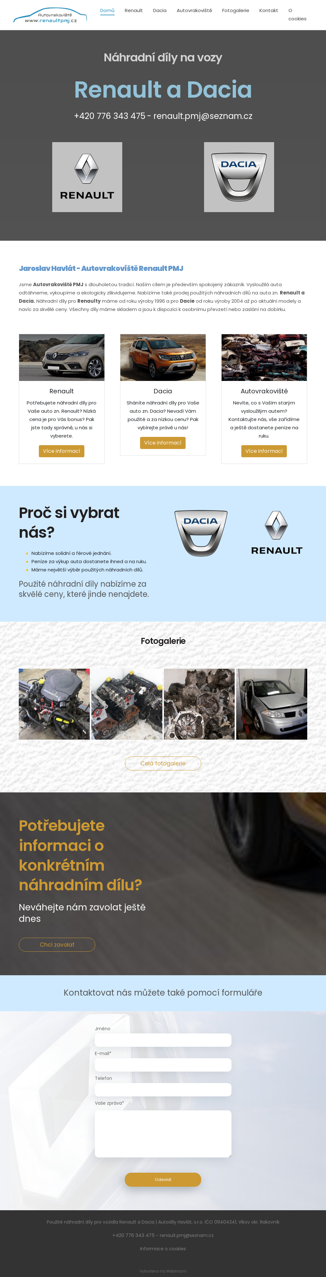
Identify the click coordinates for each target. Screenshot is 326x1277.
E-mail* (103, 1053)
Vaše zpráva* (109, 1103)
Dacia (160, 10)
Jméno (102, 1028)
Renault (134, 10)
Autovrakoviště (194, 10)
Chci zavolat (57, 945)
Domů (107, 10)
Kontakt (268, 10)
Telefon (103, 1078)
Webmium (176, 1271)
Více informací (61, 451)
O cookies (297, 14)
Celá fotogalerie (163, 763)
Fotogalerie (235, 10)
